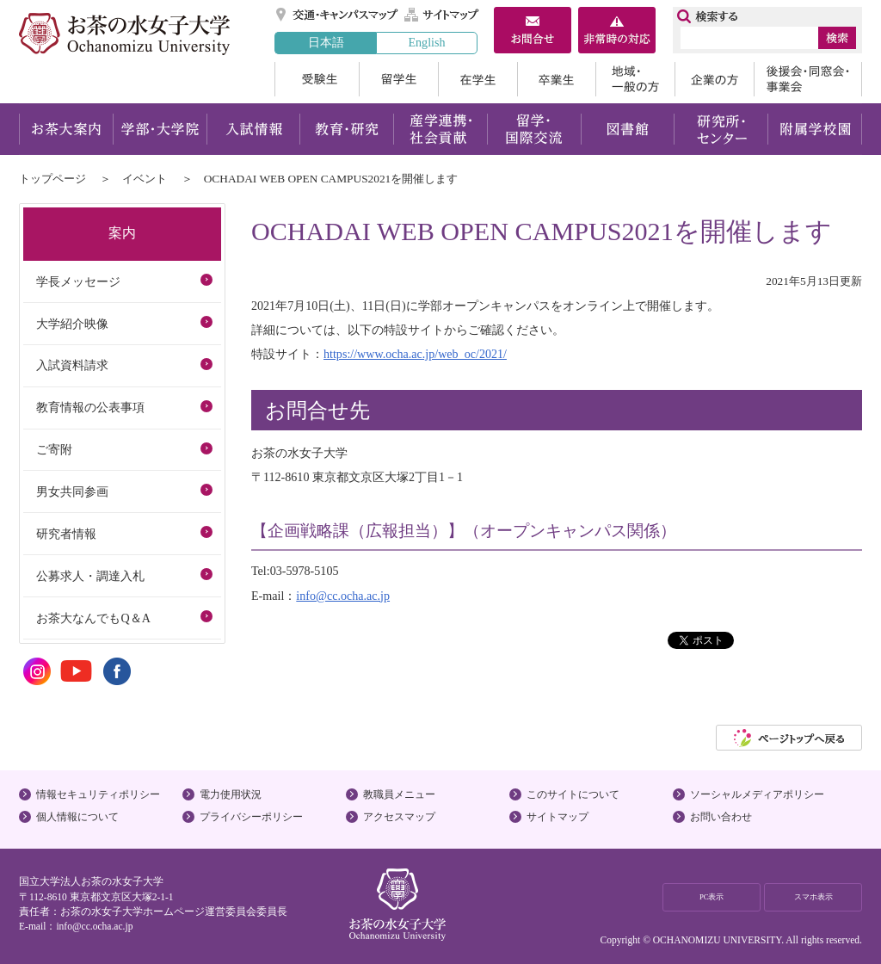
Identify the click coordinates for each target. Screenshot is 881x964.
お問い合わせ (721, 817)
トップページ (52, 178)
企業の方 (714, 79)
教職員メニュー (399, 794)
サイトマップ (442, 14)
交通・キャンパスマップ (337, 14)
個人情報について (77, 817)
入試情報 (252, 129)
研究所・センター (721, 129)
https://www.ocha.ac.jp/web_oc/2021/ (415, 354)
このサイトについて (573, 794)
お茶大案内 (66, 129)
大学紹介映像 (72, 324)
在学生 (477, 79)
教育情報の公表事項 (90, 407)
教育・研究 (346, 129)
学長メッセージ (78, 281)
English (426, 42)
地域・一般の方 (635, 79)
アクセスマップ (399, 817)
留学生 (398, 79)
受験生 (316, 79)
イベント (144, 178)
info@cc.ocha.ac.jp (343, 595)
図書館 (628, 129)
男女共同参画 (72, 491)
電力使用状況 (231, 794)
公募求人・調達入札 (90, 576)
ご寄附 (54, 449)
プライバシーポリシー (251, 817)
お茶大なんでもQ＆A (93, 618)
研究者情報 (66, 534)
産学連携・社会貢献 (440, 129)
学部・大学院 (159, 129)
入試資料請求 (72, 365)
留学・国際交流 (534, 129)
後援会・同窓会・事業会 (808, 79)
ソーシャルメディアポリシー (757, 794)
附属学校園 (815, 129)
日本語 (326, 42)
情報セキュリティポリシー (98, 794)
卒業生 (556, 79)
